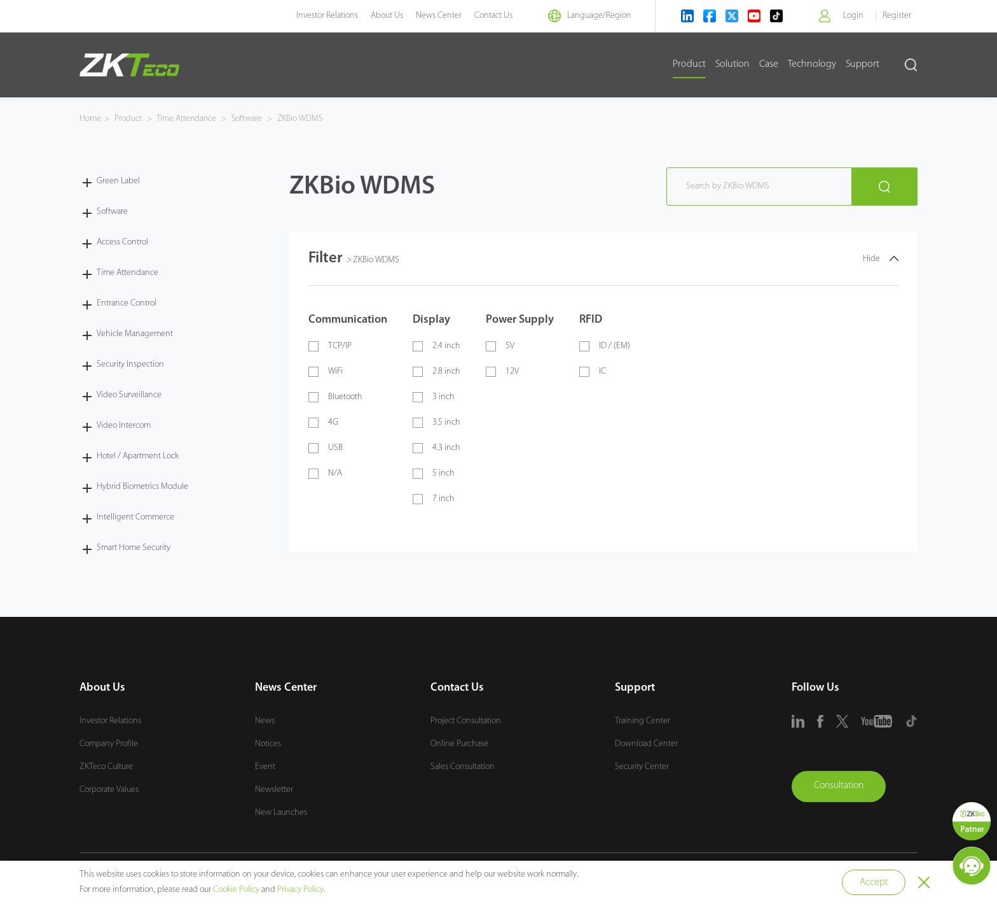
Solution (732, 64)
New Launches (281, 812)
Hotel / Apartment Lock (138, 455)
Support (862, 64)
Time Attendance (187, 119)
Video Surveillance (129, 394)
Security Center (642, 766)
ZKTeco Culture (106, 766)
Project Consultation (465, 720)
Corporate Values (109, 789)
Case (768, 64)
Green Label (118, 180)
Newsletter (274, 789)
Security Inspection (130, 364)
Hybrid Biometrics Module (142, 486)
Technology (812, 64)
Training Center (642, 720)
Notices (268, 743)
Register (897, 15)
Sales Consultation (462, 766)
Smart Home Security (133, 547)
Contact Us (488, 15)
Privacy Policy (300, 889)
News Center (434, 15)
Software (248, 119)
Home (90, 119)
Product (689, 64)
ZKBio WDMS (302, 119)
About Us (382, 15)
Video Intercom (124, 425)
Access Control (122, 241)
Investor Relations (322, 15)
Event (265, 766)
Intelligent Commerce (135, 516)
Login (852, 15)
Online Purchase (459, 743)
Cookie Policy (236, 889)
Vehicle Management (135, 333)
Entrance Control (126, 302)
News (265, 720)
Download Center (646, 743)
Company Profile (108, 743)
